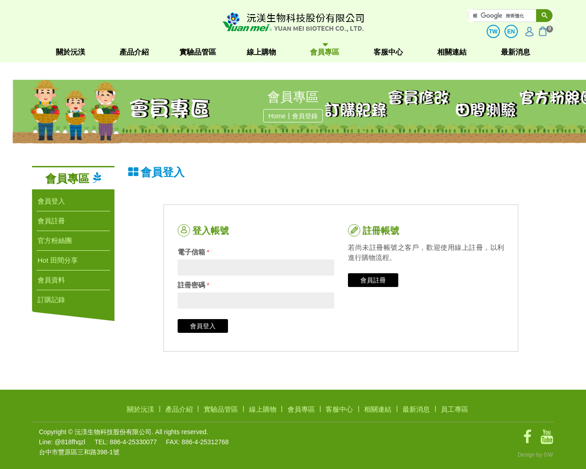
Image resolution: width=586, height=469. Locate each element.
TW (493, 31)
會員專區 (324, 52)
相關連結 (452, 52)
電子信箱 (193, 252)
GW (548, 455)
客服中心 (388, 52)
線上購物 (261, 52)
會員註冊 (373, 280)
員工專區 (454, 409)
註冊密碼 (193, 285)
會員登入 (203, 326)
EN (511, 31)
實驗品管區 (197, 52)
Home (276, 116)
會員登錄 (305, 116)
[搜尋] (507, 16)
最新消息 (515, 52)
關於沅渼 (70, 52)
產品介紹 (134, 52)
